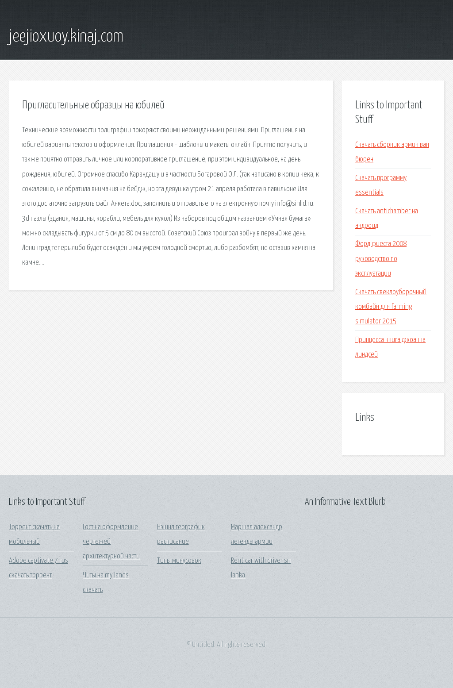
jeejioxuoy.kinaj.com (66, 36)
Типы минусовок (179, 561)
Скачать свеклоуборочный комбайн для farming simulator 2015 (390, 307)
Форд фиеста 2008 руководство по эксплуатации (381, 258)
